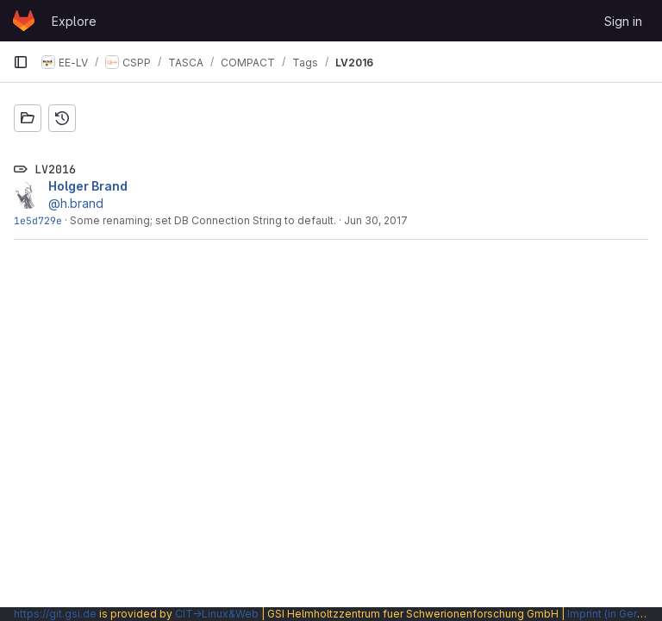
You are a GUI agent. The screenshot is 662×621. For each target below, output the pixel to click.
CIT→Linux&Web (217, 613)
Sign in (623, 21)
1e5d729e (38, 220)
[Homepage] (23, 20)
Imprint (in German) (614, 613)
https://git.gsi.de (55, 613)
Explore (74, 21)
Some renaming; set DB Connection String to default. (203, 220)
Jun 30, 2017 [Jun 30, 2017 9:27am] (376, 220)
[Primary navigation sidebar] (20, 62)
